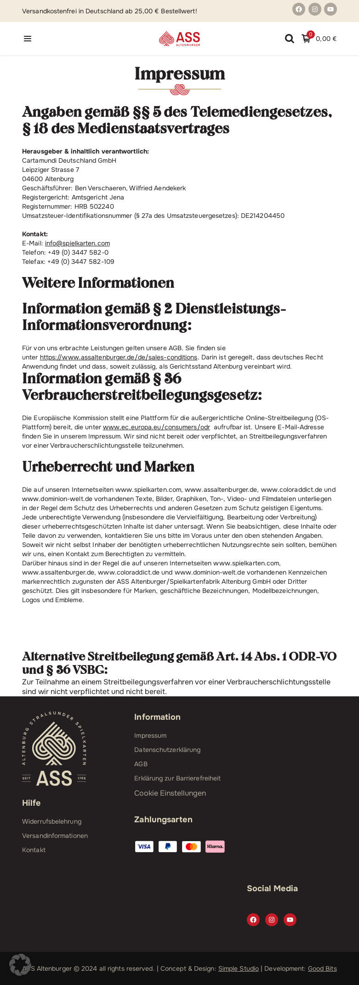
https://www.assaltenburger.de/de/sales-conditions (119, 357)
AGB (140, 764)
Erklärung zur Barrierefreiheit (177, 778)
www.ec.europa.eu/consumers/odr (156, 427)
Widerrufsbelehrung (51, 821)
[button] (20, 965)
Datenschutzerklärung (167, 750)
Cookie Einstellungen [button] (170, 793)
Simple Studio (238, 968)
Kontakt (34, 850)
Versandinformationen (55, 835)
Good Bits (322, 968)
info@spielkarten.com (77, 243)
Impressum (150, 735)
